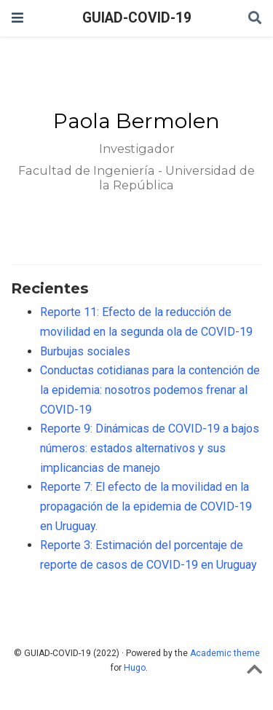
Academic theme (225, 653)
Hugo (135, 668)
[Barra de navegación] (17, 18)
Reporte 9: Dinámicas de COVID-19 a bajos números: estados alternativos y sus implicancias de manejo (149, 448)
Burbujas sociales (85, 351)
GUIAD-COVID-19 (136, 17)
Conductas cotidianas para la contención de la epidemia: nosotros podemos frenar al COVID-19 (150, 389)
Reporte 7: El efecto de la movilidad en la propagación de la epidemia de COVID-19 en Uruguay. (146, 506)
